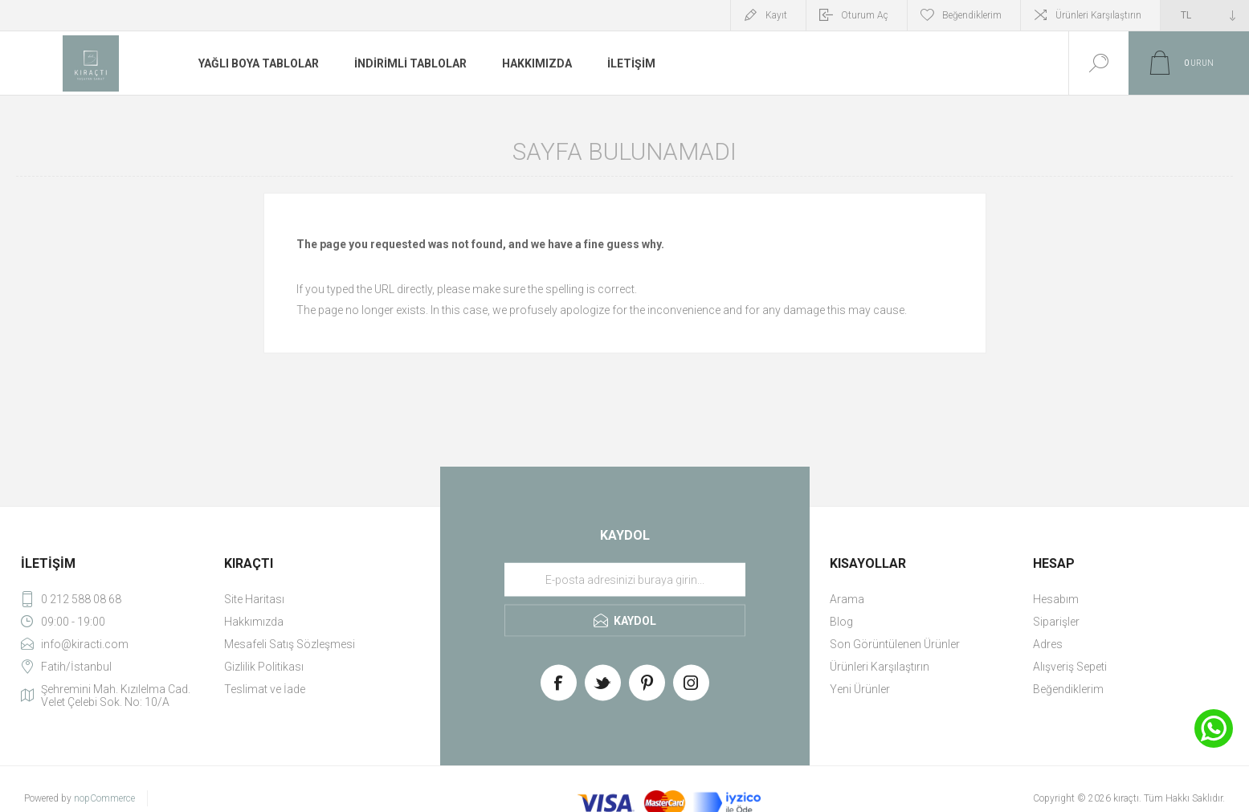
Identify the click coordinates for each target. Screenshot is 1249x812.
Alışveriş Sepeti (1070, 666)
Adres (1048, 644)
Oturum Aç (864, 15)
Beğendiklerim (1068, 689)
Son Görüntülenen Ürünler (895, 644)
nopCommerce (104, 798)
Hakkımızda (254, 621)
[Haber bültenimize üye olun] (624, 580)
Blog (841, 621)
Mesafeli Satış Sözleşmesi (289, 644)
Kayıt (776, 15)
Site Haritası (254, 599)
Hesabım (1056, 599)
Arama (847, 599)
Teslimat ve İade (264, 689)
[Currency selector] (1205, 15)
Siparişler (1056, 621)
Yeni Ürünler (860, 689)
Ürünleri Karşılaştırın (1098, 15)
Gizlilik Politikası (264, 666)
